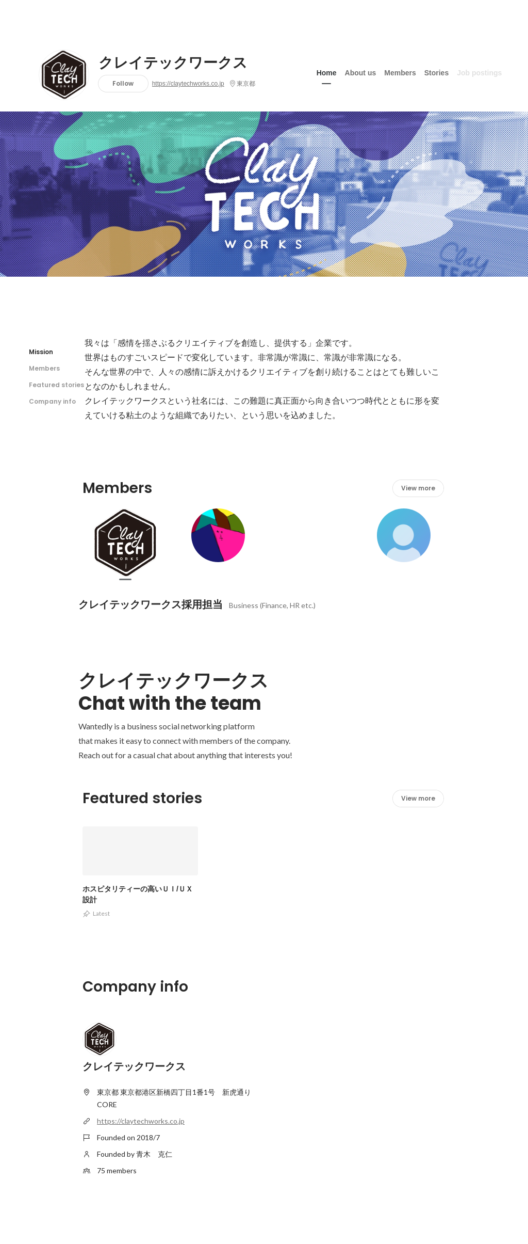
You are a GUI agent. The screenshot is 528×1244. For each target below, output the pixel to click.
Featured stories (56, 384)
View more (418, 488)
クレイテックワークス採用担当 (150, 604)
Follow (123, 83)
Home (327, 72)
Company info (52, 401)
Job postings (479, 72)
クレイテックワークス (173, 63)
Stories (436, 72)
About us (360, 72)
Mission (41, 351)
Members (400, 72)
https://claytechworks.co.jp (188, 83)
